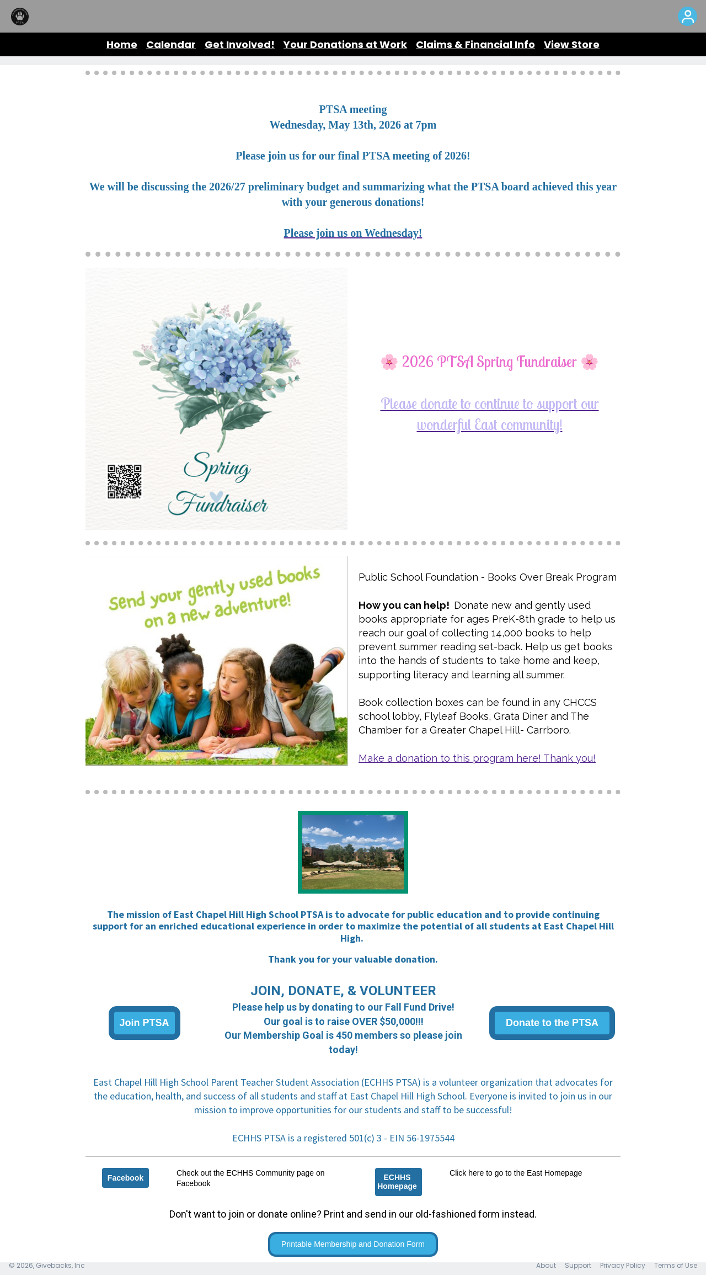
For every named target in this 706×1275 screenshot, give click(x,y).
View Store (572, 44)
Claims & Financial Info (475, 44)
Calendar (171, 44)
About (546, 1265)
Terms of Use (675, 1265)
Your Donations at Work (345, 44)
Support (578, 1265)
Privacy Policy (622, 1265)
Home (121, 44)
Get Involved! (240, 44)
